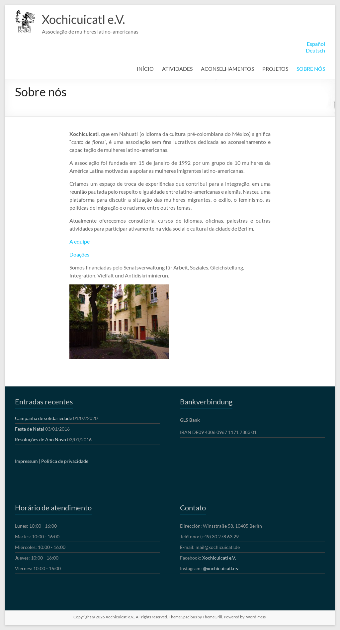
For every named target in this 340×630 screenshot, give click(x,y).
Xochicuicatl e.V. (83, 19)
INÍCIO (145, 68)
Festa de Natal (29, 429)
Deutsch (315, 50)
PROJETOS (275, 68)
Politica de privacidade (64, 461)
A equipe (79, 241)
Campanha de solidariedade (43, 418)
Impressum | (27, 461)
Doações (79, 254)
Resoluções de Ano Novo (40, 439)
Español (316, 44)
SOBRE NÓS (311, 68)
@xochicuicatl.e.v (220, 568)
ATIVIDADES (177, 68)
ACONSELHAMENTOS (227, 68)
